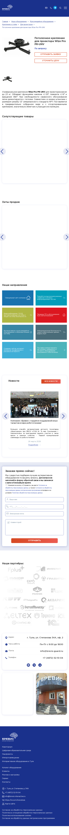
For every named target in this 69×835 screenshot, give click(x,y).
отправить (34, 549)
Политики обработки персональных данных (27, 501)
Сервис (5, 787)
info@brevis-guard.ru (51, 660)
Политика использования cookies (16, 824)
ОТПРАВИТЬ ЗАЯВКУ (50, 54)
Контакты (6, 791)
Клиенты (5, 780)
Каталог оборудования (11, 776)
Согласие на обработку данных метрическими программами (28, 827)
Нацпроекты (7, 763)
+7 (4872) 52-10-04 (53, 667)
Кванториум (7, 756)
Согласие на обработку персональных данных (22, 819)
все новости (51, 390)
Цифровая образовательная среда (16, 759)
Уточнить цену (50, 61)
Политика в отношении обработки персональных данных (27, 822)
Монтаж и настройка (10, 784)
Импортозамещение (10, 766)
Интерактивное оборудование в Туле (18, 770)
